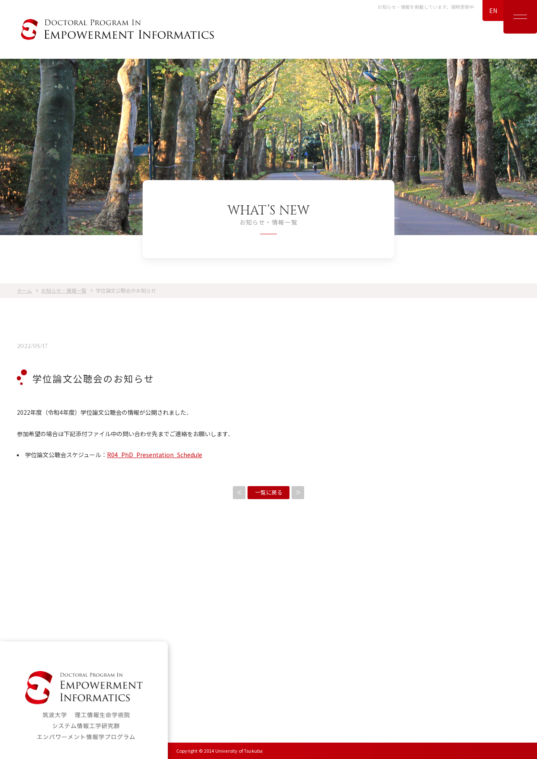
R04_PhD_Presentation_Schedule (154, 454)
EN (493, 10)
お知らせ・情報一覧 (63, 290)
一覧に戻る (268, 492)
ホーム (24, 290)
